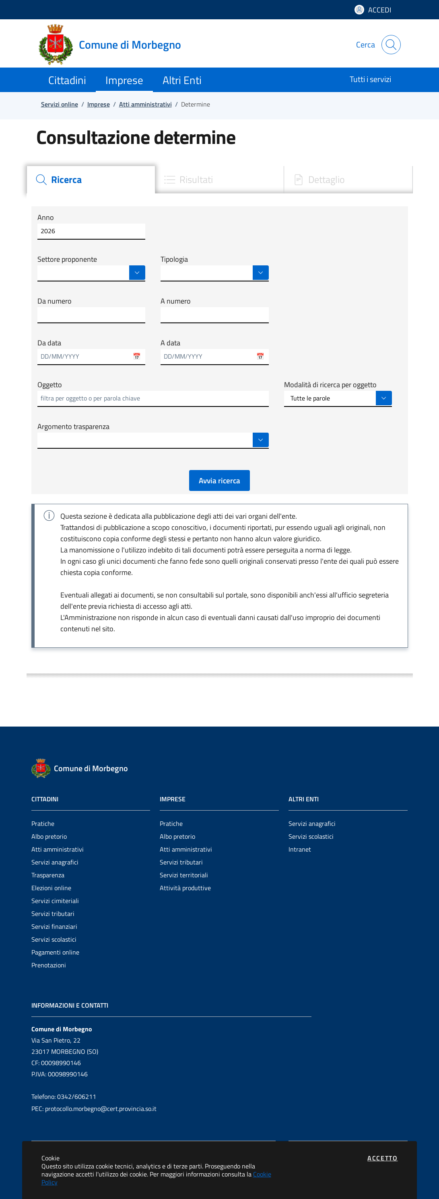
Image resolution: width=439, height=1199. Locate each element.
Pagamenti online (55, 952)
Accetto (382, 1158)
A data (170, 343)
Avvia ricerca (219, 480)
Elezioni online (51, 888)
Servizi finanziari (54, 926)
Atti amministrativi (57, 849)
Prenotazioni (48, 965)
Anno (45, 218)
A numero (176, 301)
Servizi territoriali (184, 875)
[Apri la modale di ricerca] (391, 44)
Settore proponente (67, 259)
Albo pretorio (49, 836)
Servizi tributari (52, 913)
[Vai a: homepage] (115, 44)
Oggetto (49, 385)
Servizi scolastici (53, 939)
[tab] (91, 179)
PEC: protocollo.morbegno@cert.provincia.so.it (94, 1108)
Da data (49, 343)
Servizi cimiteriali (55, 900)
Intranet (300, 849)
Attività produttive (185, 888)
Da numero (54, 301)
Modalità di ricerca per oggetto (330, 385)
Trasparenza (47, 875)
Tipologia (174, 259)
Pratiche (42, 823)
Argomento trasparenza (73, 427)
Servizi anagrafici (54, 862)
